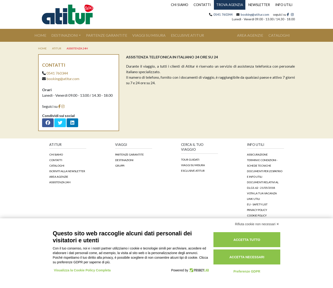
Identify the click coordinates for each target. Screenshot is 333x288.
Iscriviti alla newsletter (67, 171)
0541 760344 (223, 14)
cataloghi (279, 35)
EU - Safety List (257, 204)
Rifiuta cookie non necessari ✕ (257, 224)
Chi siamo (56, 154)
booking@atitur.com (255, 14)
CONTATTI (202, 5)
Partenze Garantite (106, 35)
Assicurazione (257, 154)
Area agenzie (58, 176)
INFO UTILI (284, 5)
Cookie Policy (257, 215)
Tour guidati (190, 159)
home (42, 48)
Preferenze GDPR (246, 271)
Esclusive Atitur (187, 35)
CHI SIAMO (179, 5)
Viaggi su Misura (149, 35)
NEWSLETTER (259, 5)
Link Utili (253, 198)
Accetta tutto (247, 240)
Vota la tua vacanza (262, 193)
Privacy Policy (257, 209)
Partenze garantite (129, 154)
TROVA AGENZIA (229, 5)
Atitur (56, 48)
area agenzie (250, 35)
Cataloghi (56, 165)
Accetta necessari (246, 257)
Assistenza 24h (77, 48)
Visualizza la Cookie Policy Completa (82, 270)
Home (42, 34)
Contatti (55, 160)
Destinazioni (64, 35)
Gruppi (119, 165)
